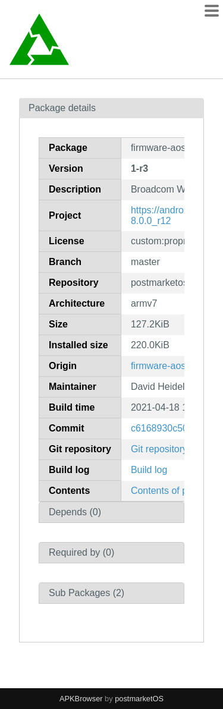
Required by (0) (81, 552)
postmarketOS (139, 698)
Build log (149, 470)
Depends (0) (75, 512)
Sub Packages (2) (86, 593)
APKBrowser (81, 698)
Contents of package (174, 491)
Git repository (159, 449)
